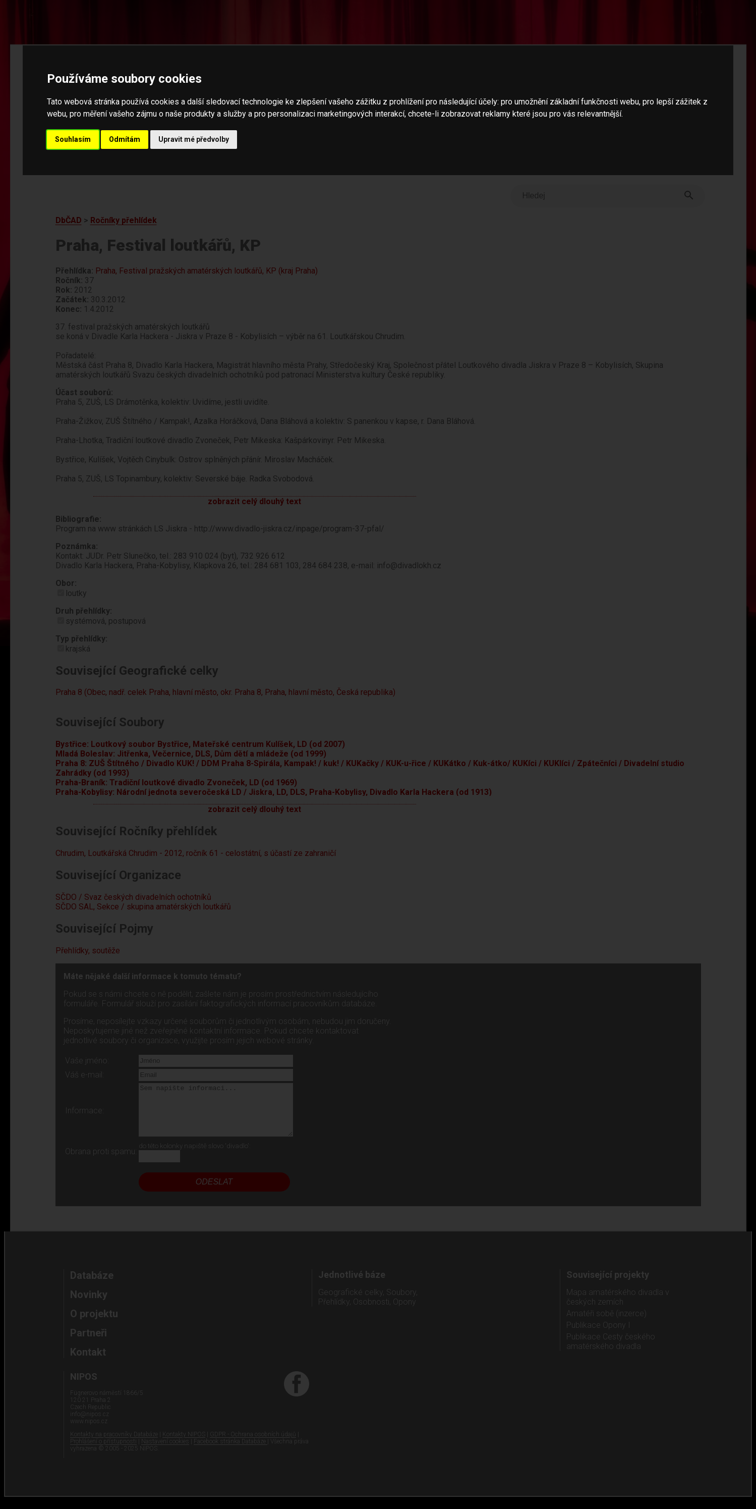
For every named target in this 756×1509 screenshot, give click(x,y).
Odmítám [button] (124, 139)
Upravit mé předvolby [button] (193, 139)
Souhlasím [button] (73, 139)
